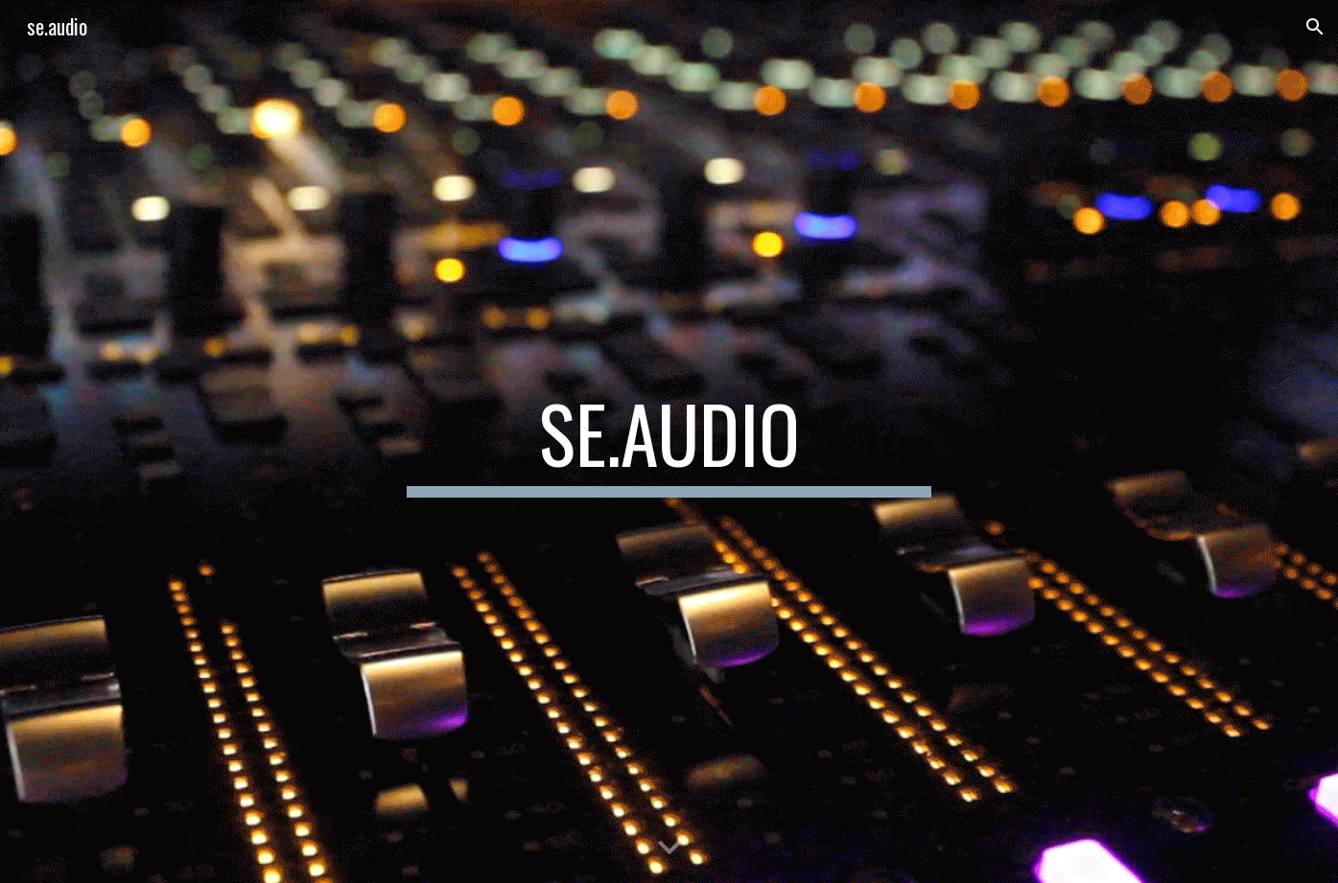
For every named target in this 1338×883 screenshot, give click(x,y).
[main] (668, 442)
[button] (1315, 27)
